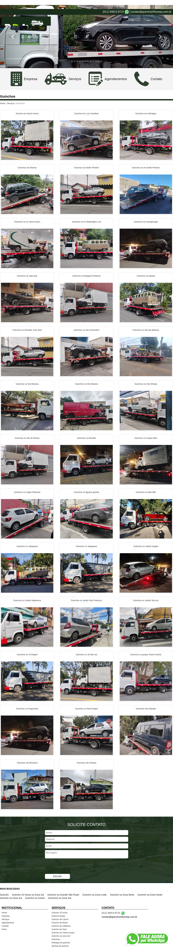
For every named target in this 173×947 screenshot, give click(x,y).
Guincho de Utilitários (61, 917)
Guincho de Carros (60, 910)
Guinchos (56, 930)
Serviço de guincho (60, 937)
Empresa (113, 13)
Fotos (168, 13)
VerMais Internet (133, 943)
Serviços (126, 13)
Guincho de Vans (59, 920)
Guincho (4, 885)
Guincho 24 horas (59, 904)
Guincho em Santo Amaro (63, 924)
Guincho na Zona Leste (94, 885)
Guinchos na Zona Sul (59, 889)
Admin (167, 943)
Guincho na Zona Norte (122, 885)
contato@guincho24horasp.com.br (151, 2)
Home (101, 13)
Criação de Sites (153, 943)
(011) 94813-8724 (113, 2)
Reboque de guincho (61, 934)
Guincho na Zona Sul (11, 889)
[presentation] (70, 857)
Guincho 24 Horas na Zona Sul (28, 885)
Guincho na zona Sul (61, 927)
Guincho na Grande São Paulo (63, 885)
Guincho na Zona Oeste (150, 885)
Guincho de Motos (60, 914)
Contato (157, 13)
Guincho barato (58, 907)
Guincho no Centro (35, 889)
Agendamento (142, 13)
